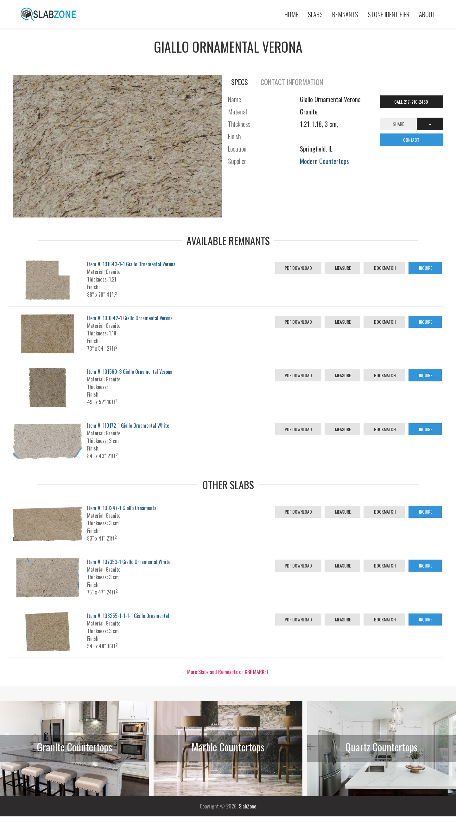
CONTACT (411, 139)
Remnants (345, 14)
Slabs (315, 14)
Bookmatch (384, 267)
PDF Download (298, 267)
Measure (342, 267)
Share (398, 123)
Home (291, 14)
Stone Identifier (388, 14)
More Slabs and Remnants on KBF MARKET (228, 672)
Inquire (425, 267)
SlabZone (247, 806)
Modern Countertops (324, 161)
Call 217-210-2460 (411, 101)
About (427, 14)
